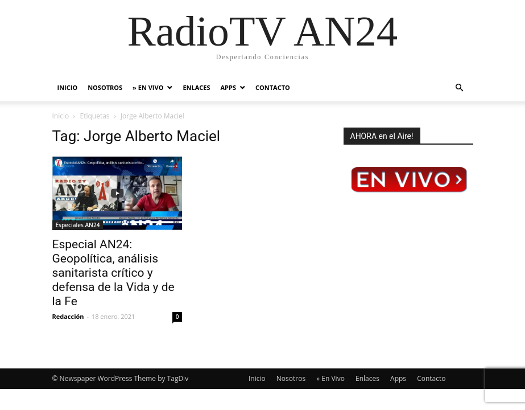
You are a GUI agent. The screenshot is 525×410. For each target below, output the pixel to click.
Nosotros (105, 87)
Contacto (272, 87)
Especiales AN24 (78, 225)
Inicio (67, 87)
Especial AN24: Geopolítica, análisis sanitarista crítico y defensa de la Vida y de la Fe (113, 272)
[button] (459, 88)
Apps (228, 87)
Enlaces (196, 87)
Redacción (68, 316)
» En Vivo (148, 87)
